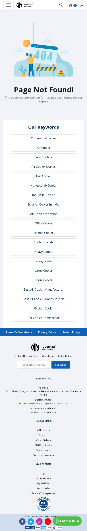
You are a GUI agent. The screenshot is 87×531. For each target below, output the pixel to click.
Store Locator (43, 450)
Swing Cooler (44, 261)
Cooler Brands (43, 242)
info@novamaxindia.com (43, 412)
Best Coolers (43, 157)
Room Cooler (43, 280)
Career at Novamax (43, 455)
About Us (44, 435)
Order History (43, 478)
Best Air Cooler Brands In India (44, 299)
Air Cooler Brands (44, 167)
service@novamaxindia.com (52, 403)
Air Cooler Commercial (43, 318)
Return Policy (71, 332)
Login (43, 473)
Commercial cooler (43, 138)
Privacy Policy (47, 332)
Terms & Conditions (19, 332)
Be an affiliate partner (44, 493)
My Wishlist (43, 483)
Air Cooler (43, 148)
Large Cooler (43, 271)
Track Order (43, 488)
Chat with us (67, 521)
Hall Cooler (43, 176)
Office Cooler (43, 223)
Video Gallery (43, 440)
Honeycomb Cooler (43, 186)
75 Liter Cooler (44, 308)
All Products (43, 430)
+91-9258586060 (27, 403)
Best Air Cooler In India (43, 204)
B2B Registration (44, 445)
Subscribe (61, 364)
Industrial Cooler (43, 195)
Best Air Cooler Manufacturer (43, 289)
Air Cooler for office (43, 214)
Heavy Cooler (43, 252)
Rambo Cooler (43, 233)
